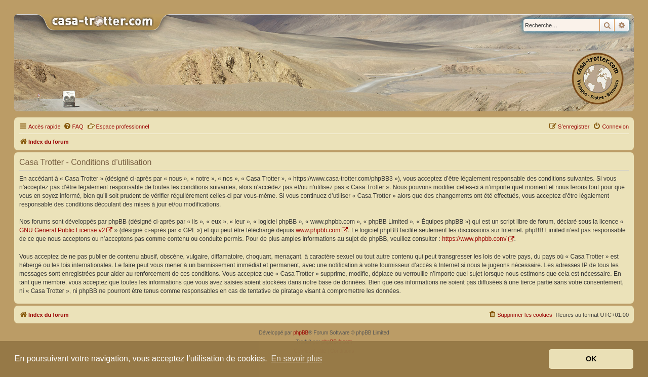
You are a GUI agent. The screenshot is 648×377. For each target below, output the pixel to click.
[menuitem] (73, 126)
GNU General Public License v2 (62, 230)
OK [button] (591, 359)
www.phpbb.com (318, 230)
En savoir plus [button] (296, 358)
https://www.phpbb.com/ (474, 238)
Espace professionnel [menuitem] (118, 126)
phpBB (300, 333)
